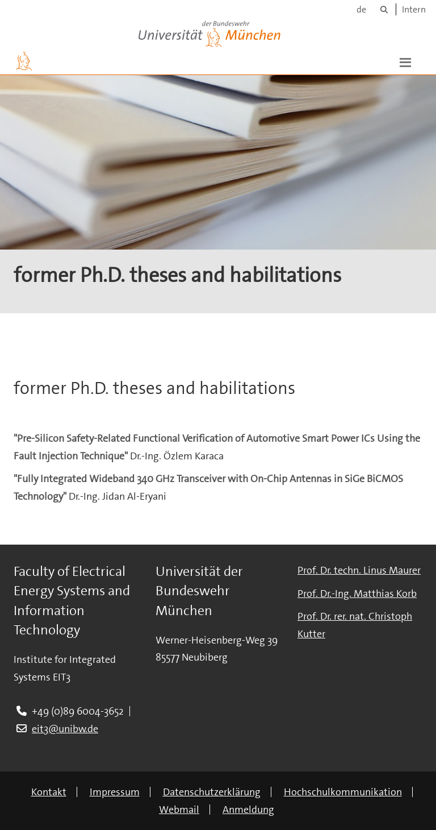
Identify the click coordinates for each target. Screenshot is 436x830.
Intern (414, 9)
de (361, 9)
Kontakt (48, 792)
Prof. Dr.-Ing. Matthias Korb (357, 593)
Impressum (115, 792)
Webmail (179, 809)
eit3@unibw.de (65, 729)
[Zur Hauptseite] (24, 61)
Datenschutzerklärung (212, 792)
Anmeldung (248, 809)
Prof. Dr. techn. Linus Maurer (359, 570)
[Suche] (384, 9)
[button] (405, 61)
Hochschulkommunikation (343, 792)
